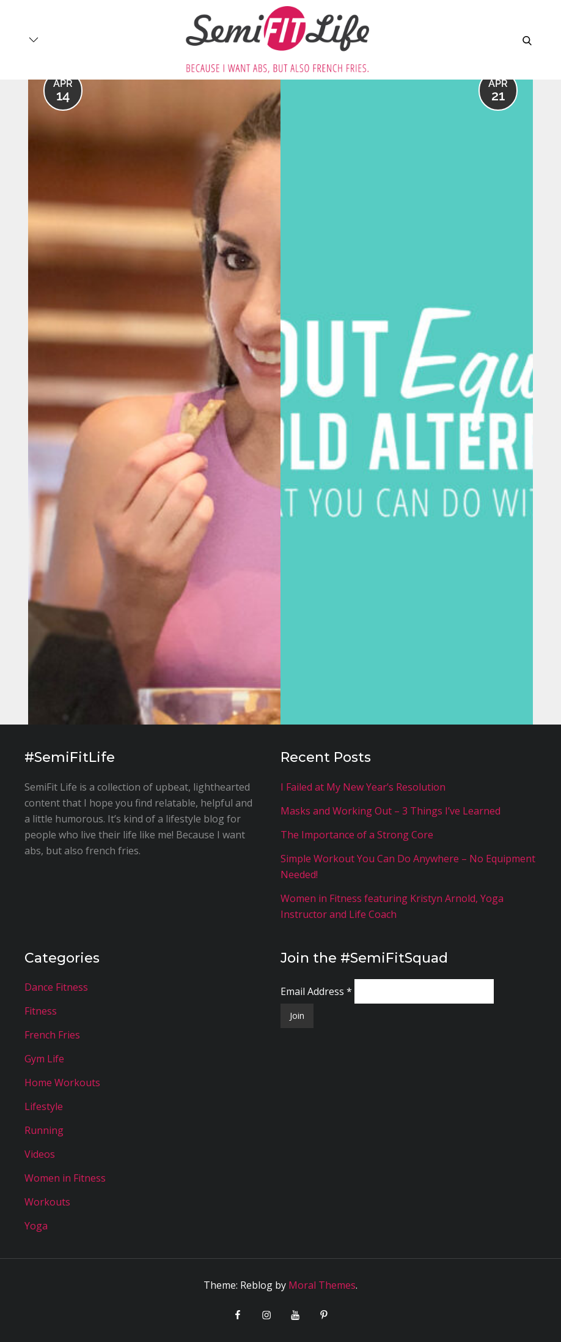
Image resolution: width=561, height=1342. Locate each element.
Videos (39, 1154)
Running (44, 1130)
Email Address (317, 991)
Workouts (47, 1202)
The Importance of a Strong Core (356, 834)
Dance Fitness (56, 987)
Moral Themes (322, 1285)
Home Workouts (62, 1082)
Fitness (40, 1011)
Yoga (36, 1225)
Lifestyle (43, 1106)
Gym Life (44, 1058)
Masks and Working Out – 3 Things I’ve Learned (390, 811)
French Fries (52, 1035)
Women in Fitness (65, 1178)
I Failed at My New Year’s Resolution (363, 787)
